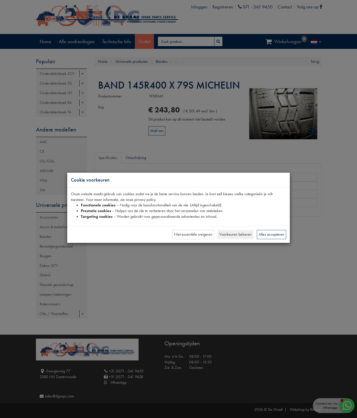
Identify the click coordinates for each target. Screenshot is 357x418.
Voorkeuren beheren (235, 234)
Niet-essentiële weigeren (193, 234)
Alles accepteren (271, 234)
